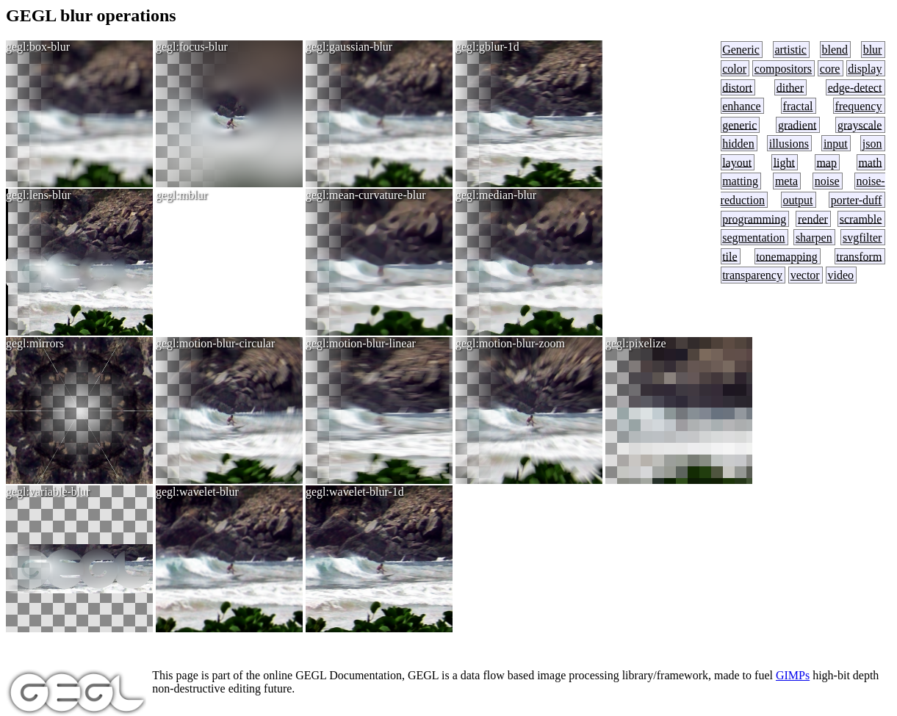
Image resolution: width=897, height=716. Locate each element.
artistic (790, 49)
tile (729, 256)
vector (805, 275)
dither (790, 87)
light (784, 162)
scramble (861, 218)
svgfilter (862, 237)
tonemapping (787, 256)
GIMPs (793, 675)
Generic (741, 49)
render (813, 218)
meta (786, 181)
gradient (797, 124)
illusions (789, 143)
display (865, 68)
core (830, 68)
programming (754, 218)
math (870, 162)
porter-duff (856, 200)
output (797, 200)
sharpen (814, 237)
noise (827, 181)
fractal (798, 106)
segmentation (753, 237)
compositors (783, 68)
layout (737, 162)
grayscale (859, 124)
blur (872, 49)
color (734, 68)
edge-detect (855, 87)
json (872, 143)
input (836, 143)
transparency (752, 275)
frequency (858, 106)
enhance (741, 106)
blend (835, 49)
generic (739, 124)
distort (737, 87)
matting (740, 181)
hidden (738, 143)
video (840, 275)
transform (859, 256)
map (826, 162)
